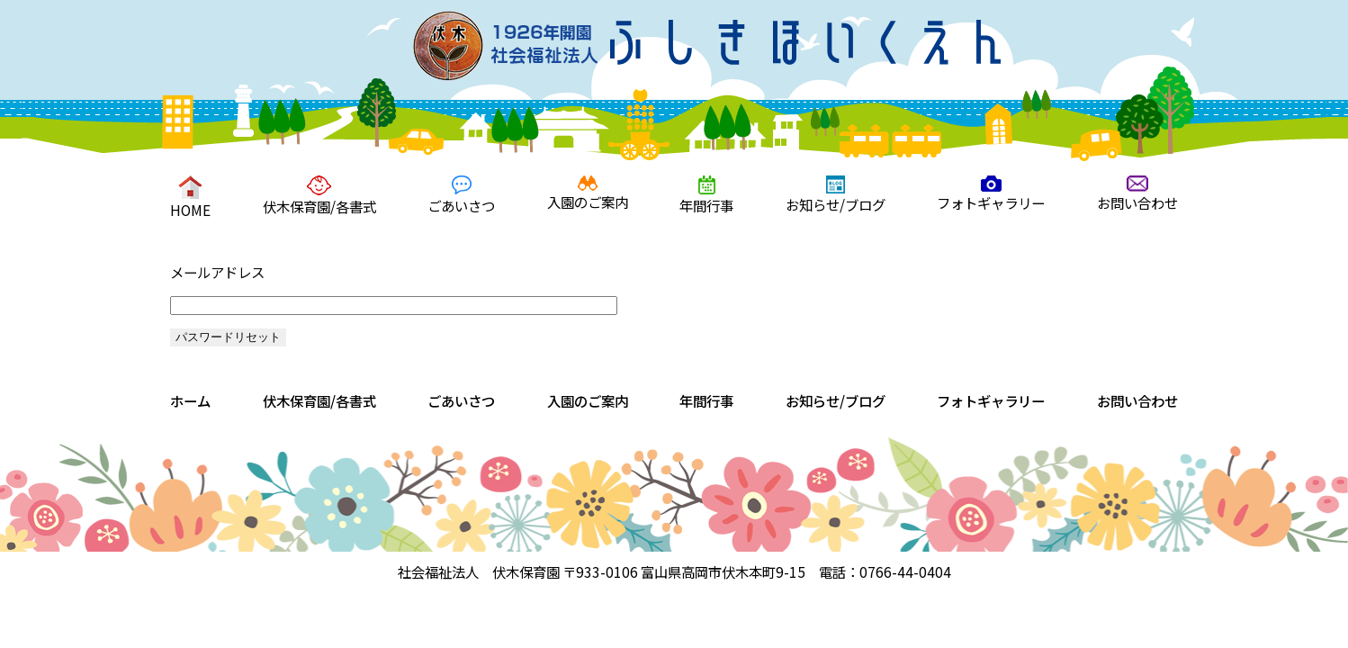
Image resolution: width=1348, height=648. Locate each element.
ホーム (190, 400)
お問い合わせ (1137, 194)
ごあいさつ (461, 195)
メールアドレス (217, 272)
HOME (190, 198)
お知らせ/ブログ (835, 195)
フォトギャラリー (991, 194)
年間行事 (706, 195)
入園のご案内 (587, 194)
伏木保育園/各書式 (319, 196)
